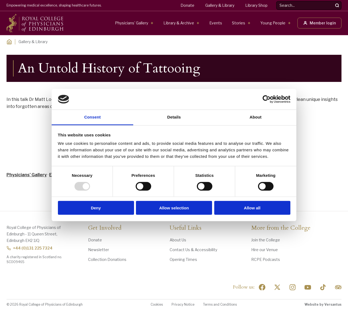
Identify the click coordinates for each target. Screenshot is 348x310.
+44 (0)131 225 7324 (29, 248)
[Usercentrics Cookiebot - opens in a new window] (266, 99)
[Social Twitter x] (277, 287)
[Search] (337, 5)
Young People (272, 23)
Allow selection (174, 208)
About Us (178, 240)
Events (215, 23)
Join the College (265, 240)
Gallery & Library (219, 5)
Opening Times (183, 259)
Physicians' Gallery (131, 23)
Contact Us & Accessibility (193, 249)
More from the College (280, 228)
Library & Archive (178, 23)
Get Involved (105, 228)
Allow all (252, 208)
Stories (238, 23)
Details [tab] (174, 117)
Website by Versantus (322, 304)
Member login (319, 23)
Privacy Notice (183, 304)
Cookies (157, 304)
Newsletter (98, 249)
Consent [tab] (92, 117)
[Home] (9, 41)
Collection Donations (107, 259)
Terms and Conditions (220, 304)
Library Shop (256, 5)
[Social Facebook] (262, 287)
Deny (96, 208)
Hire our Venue (264, 249)
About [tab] (256, 117)
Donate (187, 5)
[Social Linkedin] (292, 287)
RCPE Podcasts (265, 259)
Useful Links (185, 228)
